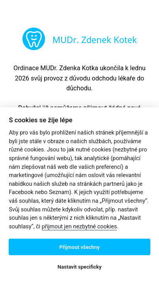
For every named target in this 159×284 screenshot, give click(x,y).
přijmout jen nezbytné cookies (79, 226)
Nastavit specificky (80, 267)
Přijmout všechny (79, 247)
